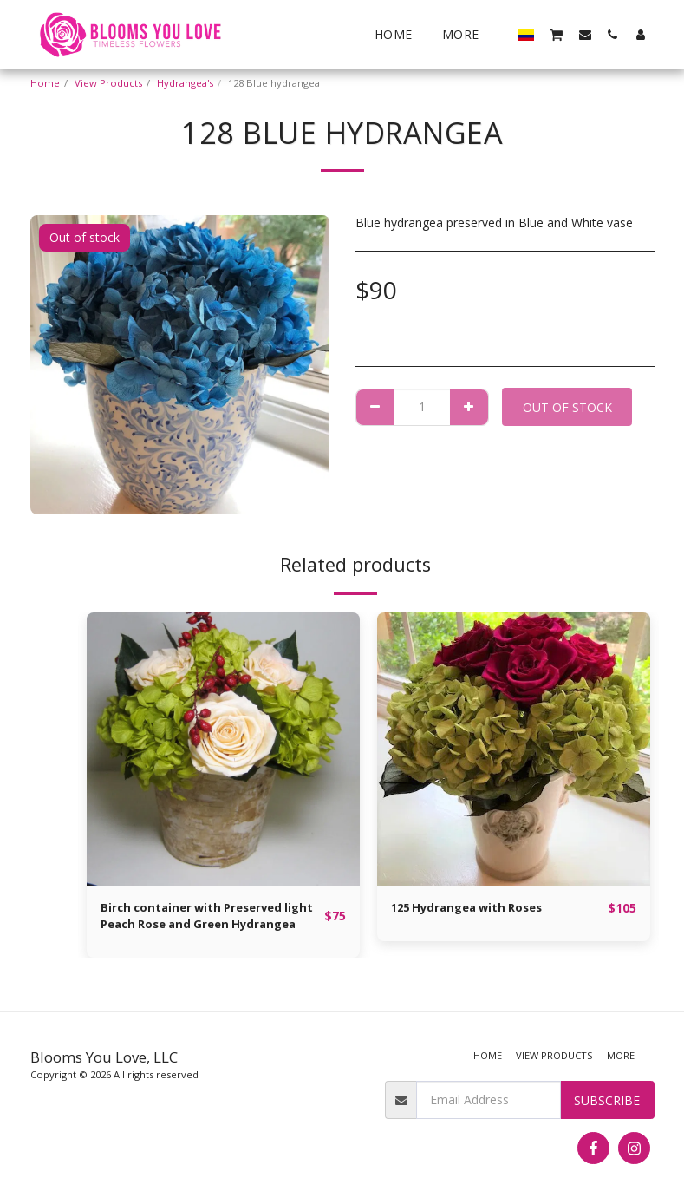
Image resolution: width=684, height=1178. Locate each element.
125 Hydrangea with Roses (473, 908)
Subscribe (607, 1100)
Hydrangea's (185, 82)
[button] (556, 34)
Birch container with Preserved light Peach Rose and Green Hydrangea (197, 918)
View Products (108, 82)
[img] (223, 749)
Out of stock (567, 407)
